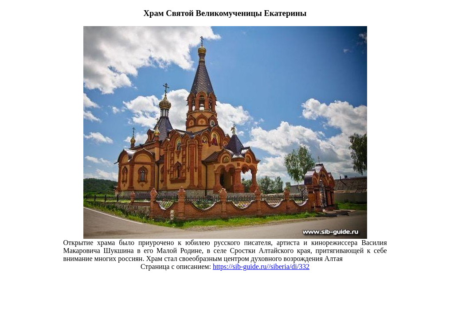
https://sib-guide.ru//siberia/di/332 (261, 266)
